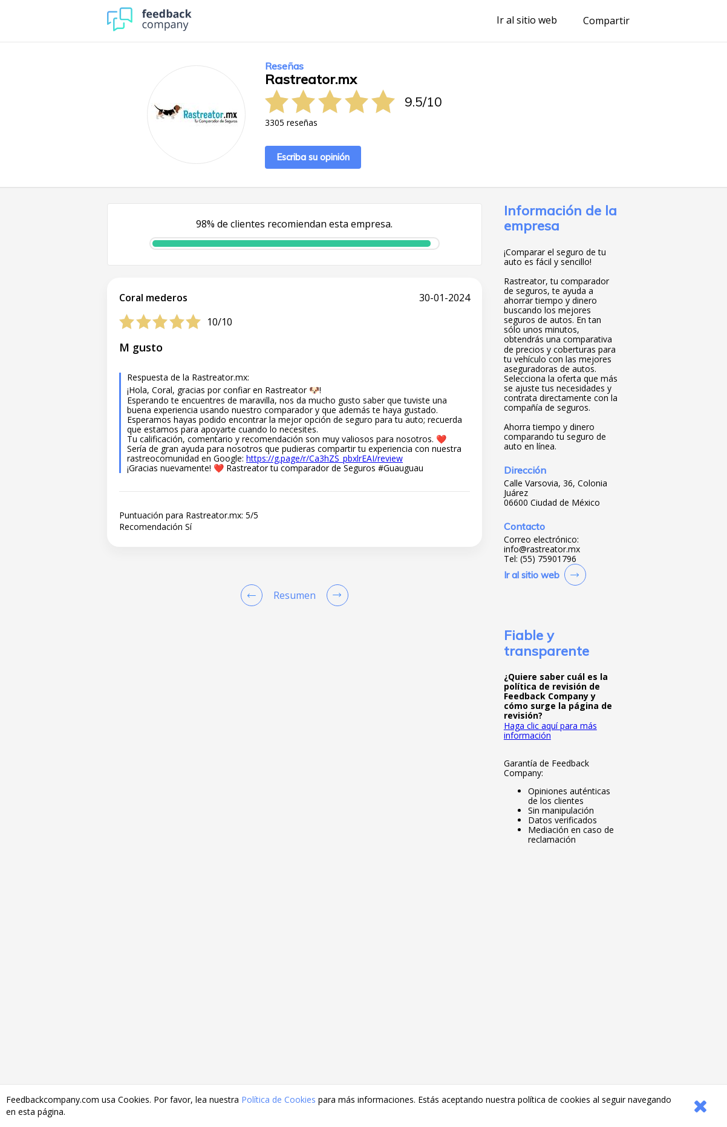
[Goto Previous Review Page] (254, 595)
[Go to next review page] (335, 595)
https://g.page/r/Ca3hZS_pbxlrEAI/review (324, 458)
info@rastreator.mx (542, 549)
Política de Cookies (278, 1099)
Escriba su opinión (313, 157)
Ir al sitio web (527, 21)
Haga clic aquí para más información (550, 730)
